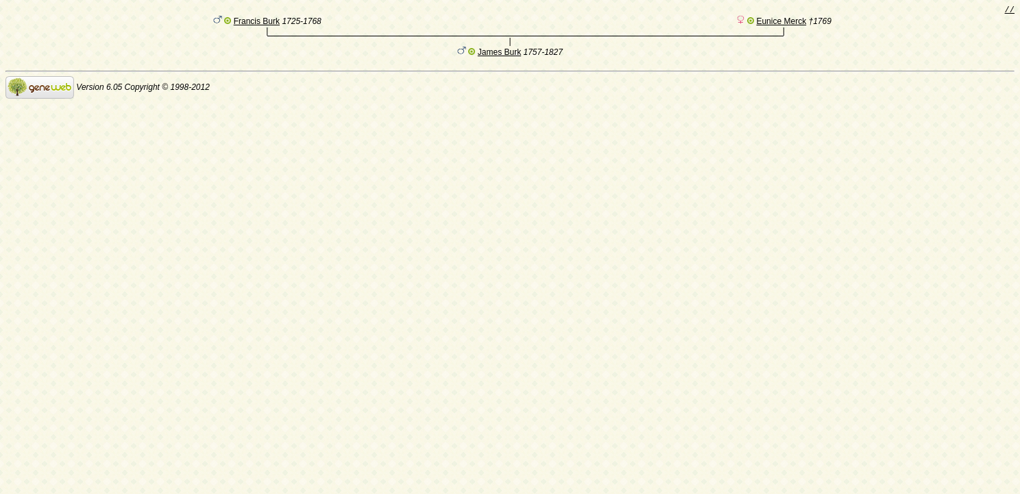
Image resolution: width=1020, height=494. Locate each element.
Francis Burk (257, 24)
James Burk (499, 57)
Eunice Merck (781, 24)
